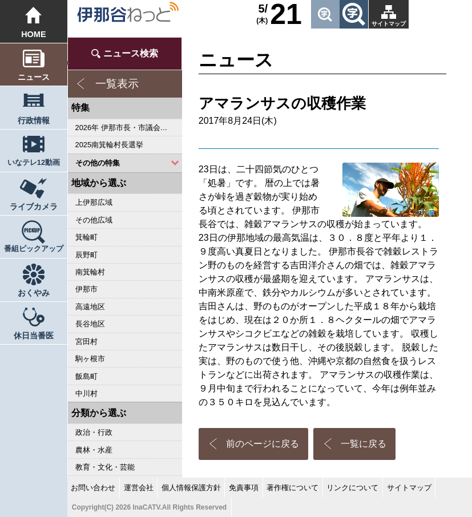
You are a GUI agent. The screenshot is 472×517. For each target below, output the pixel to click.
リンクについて (352, 487)
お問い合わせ (93, 487)
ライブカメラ (34, 206)
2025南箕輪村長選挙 (109, 144)
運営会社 (139, 487)
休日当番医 (34, 335)
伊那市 (86, 289)
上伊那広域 (93, 202)
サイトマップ (389, 24)
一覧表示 (117, 84)
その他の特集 (97, 163)
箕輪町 (86, 237)
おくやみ (34, 292)
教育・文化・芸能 (105, 467)
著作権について (292, 487)
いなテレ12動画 (33, 163)
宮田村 (86, 341)
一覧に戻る (363, 444)
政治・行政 (93, 432)
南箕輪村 (90, 272)
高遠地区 (90, 306)
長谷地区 (90, 324)
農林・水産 (93, 450)
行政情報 (34, 120)
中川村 (86, 393)
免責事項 (244, 487)
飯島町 (86, 376)
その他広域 (93, 220)
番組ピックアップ (33, 249)
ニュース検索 (130, 53)
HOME (33, 34)
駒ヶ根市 (90, 358)
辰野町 (86, 255)
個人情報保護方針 (191, 487)
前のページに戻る (262, 444)
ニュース (34, 77)
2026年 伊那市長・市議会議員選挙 (128, 127)
